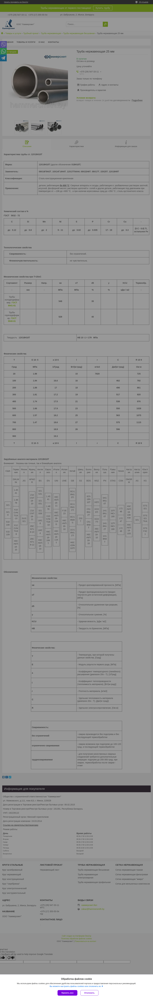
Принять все (67, 993)
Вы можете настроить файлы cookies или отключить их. (75, 986)
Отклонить (89, 993)
